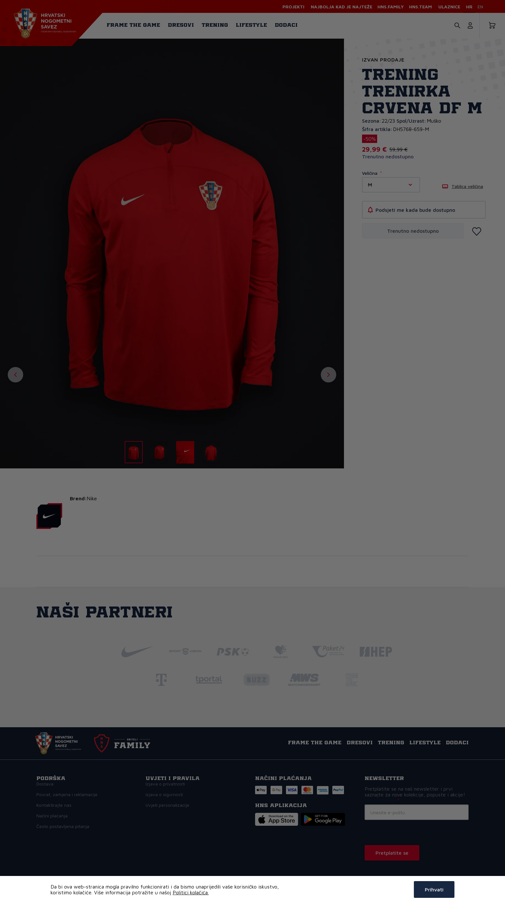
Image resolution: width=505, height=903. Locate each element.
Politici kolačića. (191, 892)
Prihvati (434, 889)
